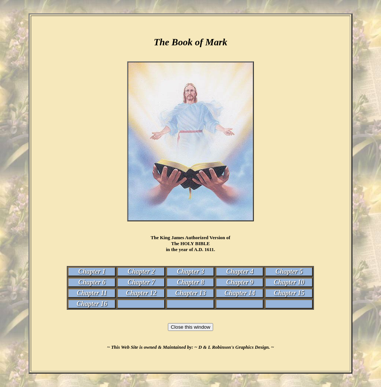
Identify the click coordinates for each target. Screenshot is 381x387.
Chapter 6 (92, 282)
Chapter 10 (289, 282)
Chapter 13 (190, 293)
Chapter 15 (289, 293)
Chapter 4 (240, 271)
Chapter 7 (141, 282)
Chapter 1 (92, 271)
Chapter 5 (289, 271)
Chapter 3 (190, 271)
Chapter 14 (240, 293)
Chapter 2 (141, 271)
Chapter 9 (240, 282)
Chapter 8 (190, 282)
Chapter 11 (92, 293)
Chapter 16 (92, 304)
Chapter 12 (141, 293)
